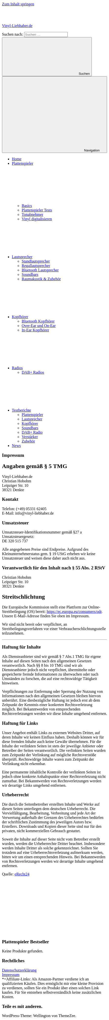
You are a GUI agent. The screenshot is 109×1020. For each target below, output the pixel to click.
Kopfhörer (57, 317)
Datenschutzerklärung (19, 970)
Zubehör (28, 441)
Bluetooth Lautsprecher (40, 270)
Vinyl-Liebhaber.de (17, 26)
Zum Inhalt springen (18, 4)
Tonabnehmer (32, 214)
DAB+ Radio (32, 432)
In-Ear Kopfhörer (35, 330)
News (16, 445)
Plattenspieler (32, 415)
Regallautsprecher (36, 266)
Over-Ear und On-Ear (39, 326)
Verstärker (30, 437)
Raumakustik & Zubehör (41, 279)
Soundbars (30, 274)
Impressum (10, 975)
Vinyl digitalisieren (37, 219)
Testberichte (58, 410)
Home (16, 159)
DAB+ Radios (33, 372)
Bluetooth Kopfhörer (38, 321)
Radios (54, 368)
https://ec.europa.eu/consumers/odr (74, 611)
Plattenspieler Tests (37, 210)
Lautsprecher (59, 257)
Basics (27, 206)
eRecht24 (22, 874)
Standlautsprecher (36, 261)
